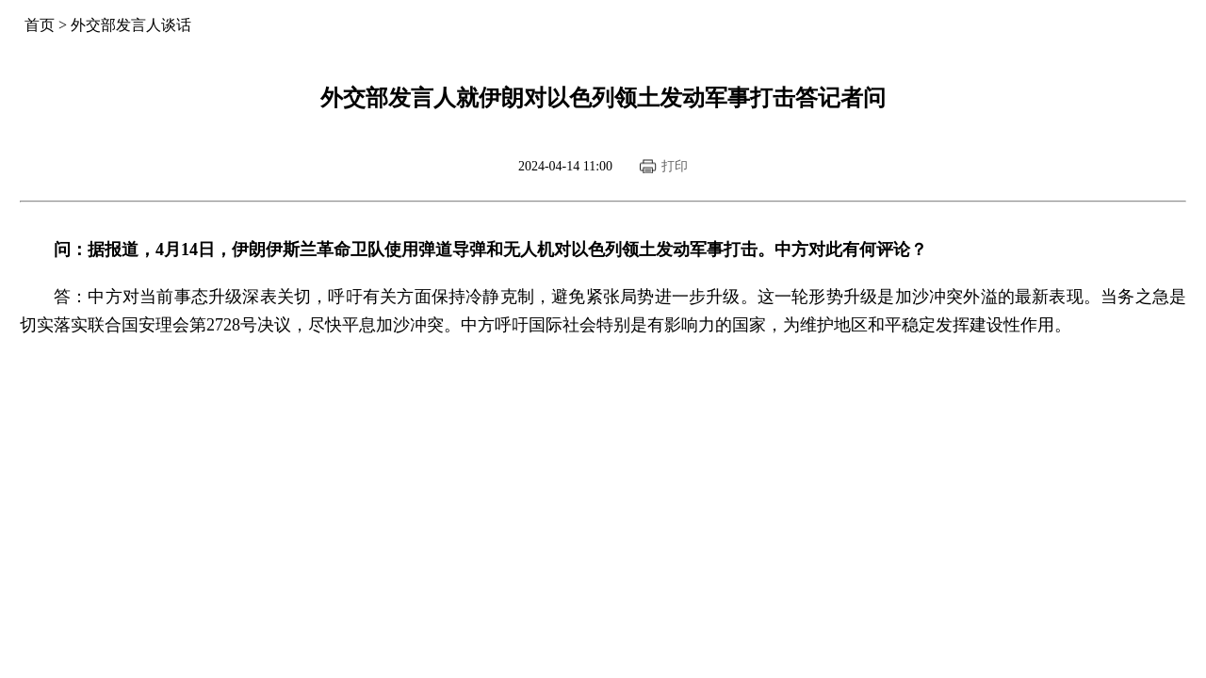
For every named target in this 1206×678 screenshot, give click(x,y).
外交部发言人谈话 (131, 25)
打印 (674, 166)
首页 (39, 25)
